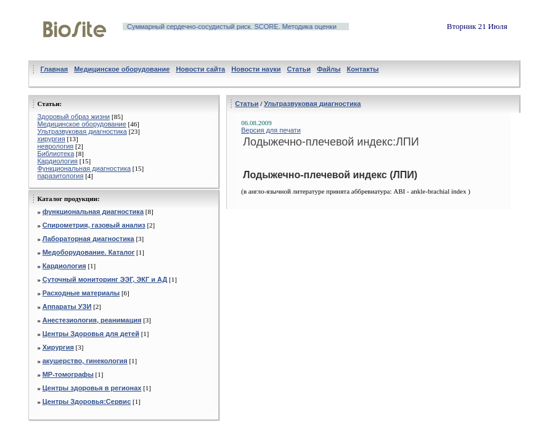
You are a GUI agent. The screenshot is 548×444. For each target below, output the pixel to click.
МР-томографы (68, 374)
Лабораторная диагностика (88, 238)
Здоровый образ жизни (73, 116)
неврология (55, 146)
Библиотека (55, 153)
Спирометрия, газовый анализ (94, 225)
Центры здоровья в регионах (92, 388)
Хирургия (58, 347)
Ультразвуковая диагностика (81, 131)
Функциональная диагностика (84, 168)
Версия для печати (271, 130)
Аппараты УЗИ (67, 306)
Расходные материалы (81, 293)
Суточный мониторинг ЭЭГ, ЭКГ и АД (105, 279)
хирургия (51, 138)
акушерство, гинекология (85, 360)
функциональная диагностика (93, 211)
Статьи (246, 103)
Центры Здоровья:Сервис (87, 401)
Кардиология (57, 161)
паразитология (60, 175)
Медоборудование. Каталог (89, 252)
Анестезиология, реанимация (92, 320)
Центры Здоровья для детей (91, 333)
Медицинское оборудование (81, 124)
